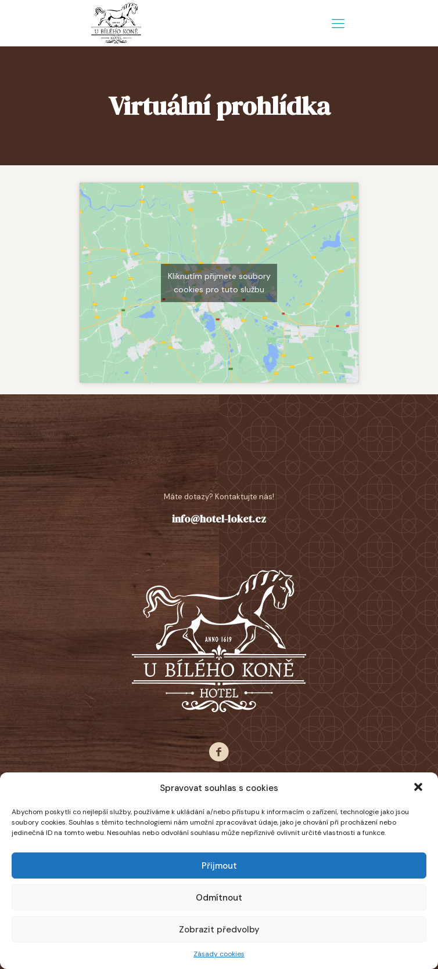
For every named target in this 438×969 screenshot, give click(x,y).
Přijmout (219, 866)
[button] (419, 788)
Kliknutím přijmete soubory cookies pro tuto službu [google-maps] (219, 283)
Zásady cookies (219, 954)
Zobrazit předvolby (219, 929)
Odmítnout (219, 897)
